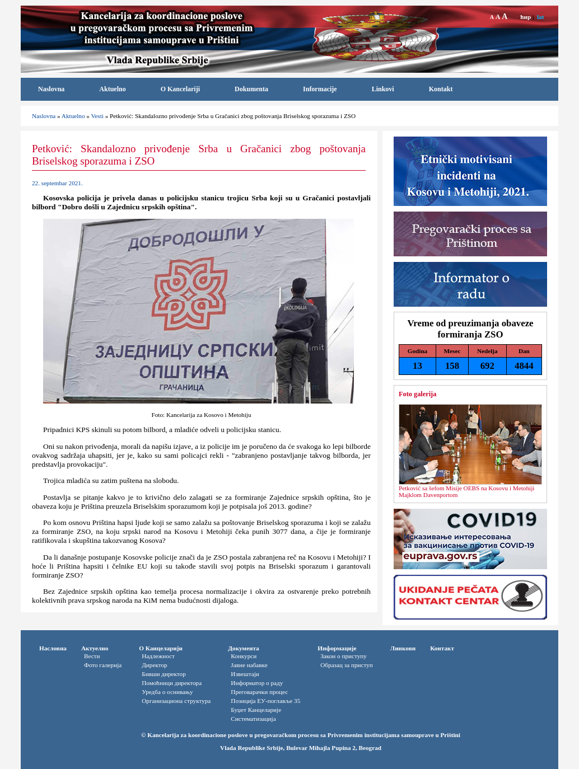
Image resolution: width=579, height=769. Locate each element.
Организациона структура (176, 700)
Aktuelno (112, 89)
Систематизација (253, 718)
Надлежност (158, 656)
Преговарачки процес (259, 691)
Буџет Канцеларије (256, 709)
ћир (525, 16)
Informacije (320, 89)
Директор (154, 665)
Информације (336, 648)
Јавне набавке (249, 665)
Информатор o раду (257, 682)
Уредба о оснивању (167, 691)
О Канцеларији (161, 648)
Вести (92, 656)
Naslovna (51, 89)
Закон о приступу (343, 656)
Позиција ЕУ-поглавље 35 (265, 700)
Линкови (402, 648)
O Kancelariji (180, 89)
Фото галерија (103, 665)
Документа (243, 648)
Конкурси (243, 656)
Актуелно (94, 648)
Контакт (442, 648)
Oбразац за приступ (346, 665)
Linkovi (383, 89)
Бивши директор (164, 673)
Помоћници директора (172, 682)
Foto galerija (417, 394)
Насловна (53, 648)
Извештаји (245, 673)
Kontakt (441, 89)
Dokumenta (251, 89)
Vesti (97, 115)
